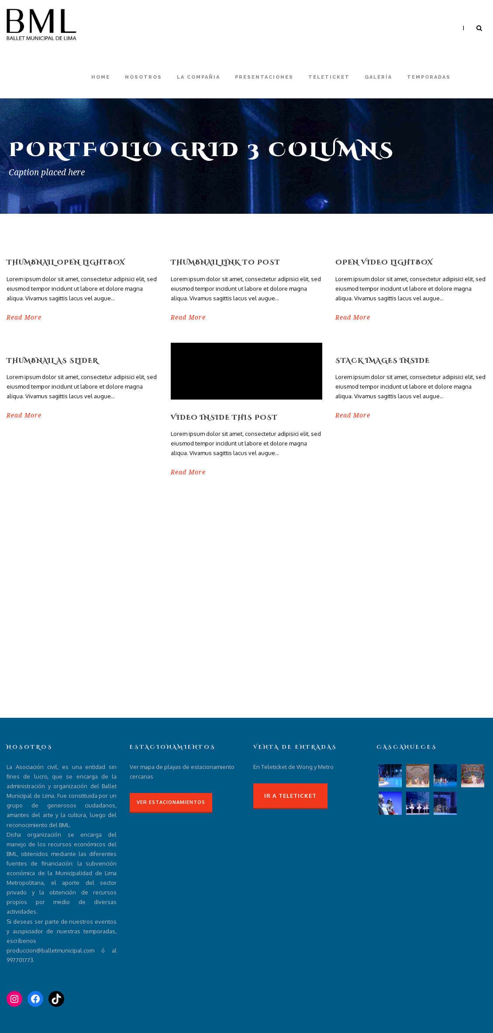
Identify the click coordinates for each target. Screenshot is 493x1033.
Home (100, 77)
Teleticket (329, 77)
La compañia (198, 77)
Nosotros (143, 77)
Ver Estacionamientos (171, 802)
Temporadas (429, 77)
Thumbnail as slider (52, 360)
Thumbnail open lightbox (66, 262)
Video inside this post (224, 417)
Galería (378, 77)
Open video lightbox (384, 262)
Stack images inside (382, 360)
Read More (24, 317)
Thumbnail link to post (225, 262)
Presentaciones (264, 77)
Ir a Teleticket (290, 795)
